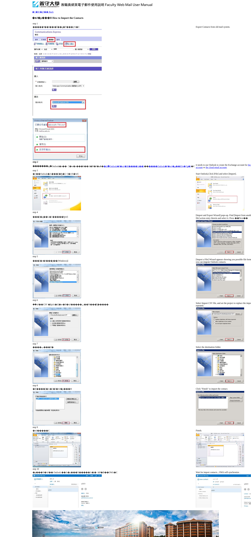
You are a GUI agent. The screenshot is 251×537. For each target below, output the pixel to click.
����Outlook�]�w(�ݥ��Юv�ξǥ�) (170, 166)
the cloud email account (216, 167)
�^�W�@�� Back (42, 12)
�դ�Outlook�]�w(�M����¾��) (124, 166)
